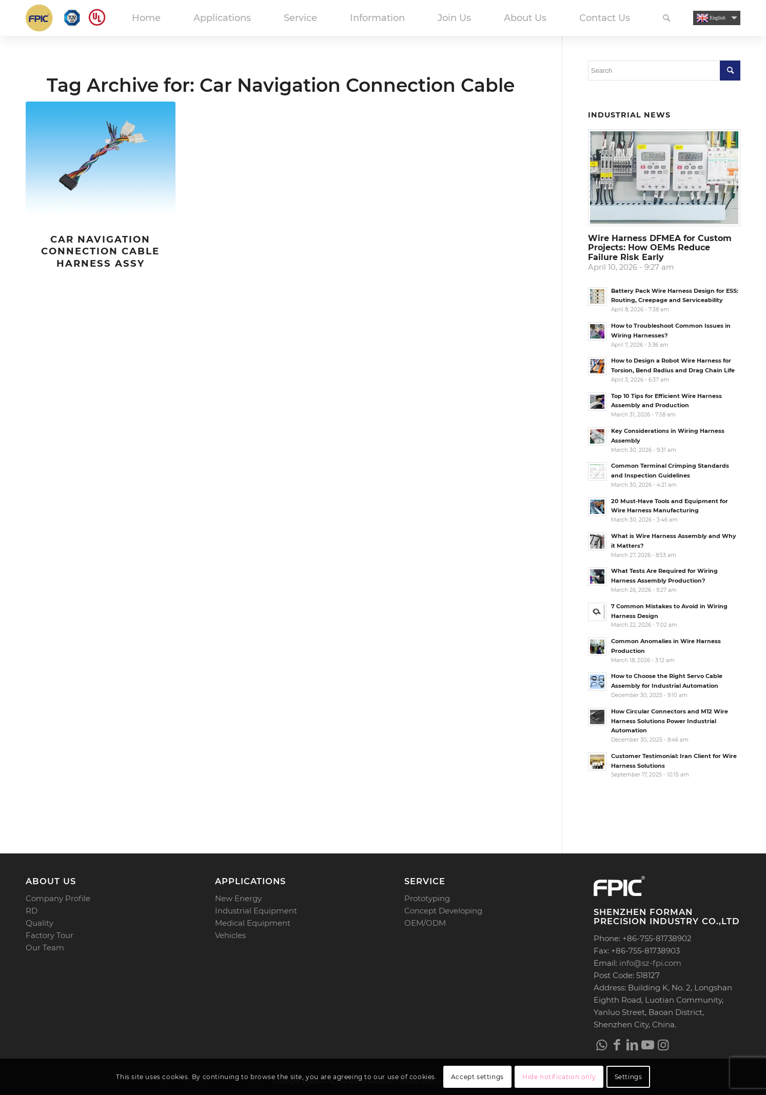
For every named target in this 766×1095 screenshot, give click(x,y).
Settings (628, 1077)
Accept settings (477, 1077)
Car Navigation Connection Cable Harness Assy (100, 251)
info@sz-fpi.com (650, 963)
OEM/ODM (425, 923)
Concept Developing (443, 910)
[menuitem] (146, 18)
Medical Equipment (252, 923)
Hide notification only (559, 1077)
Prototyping (427, 898)
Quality (39, 923)
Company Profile (58, 898)
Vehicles (230, 935)
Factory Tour (49, 935)
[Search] (666, 18)
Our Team (45, 947)
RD (31, 910)
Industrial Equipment (256, 910)
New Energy (238, 898)
